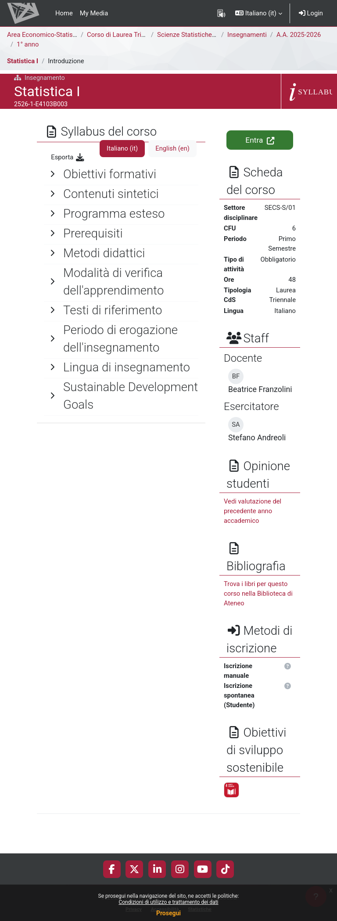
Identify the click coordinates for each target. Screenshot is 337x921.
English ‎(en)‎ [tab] (172, 148)
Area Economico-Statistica (45, 35)
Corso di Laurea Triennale (123, 35)
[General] (121, 174)
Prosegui (168, 913)
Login (311, 13)
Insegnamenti (247, 35)
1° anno (28, 44)
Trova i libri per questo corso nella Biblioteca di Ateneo (258, 593)
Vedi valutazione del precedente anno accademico (252, 511)
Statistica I (22, 61)
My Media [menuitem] (94, 13)
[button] (258, 13)
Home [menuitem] (64, 13)
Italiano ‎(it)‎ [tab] (122, 148)
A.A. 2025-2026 (298, 35)
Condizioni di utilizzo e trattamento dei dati (168, 902)
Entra (259, 140)
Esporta (68, 157)
